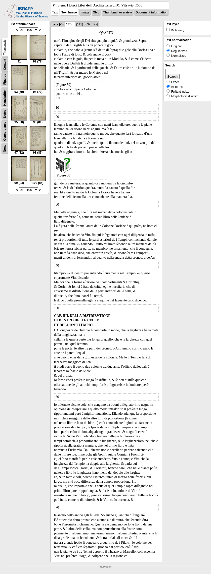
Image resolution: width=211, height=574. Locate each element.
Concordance (4, 131)
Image (85, 12)
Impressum (105, 566)
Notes (4, 114)
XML (96, 12)
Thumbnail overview (117, 12)
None (4, 148)
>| (96, 24)
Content (4, 64)
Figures (4, 79)
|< (60, 24)
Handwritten (4, 97)
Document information (152, 12)
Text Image (69, 12)
